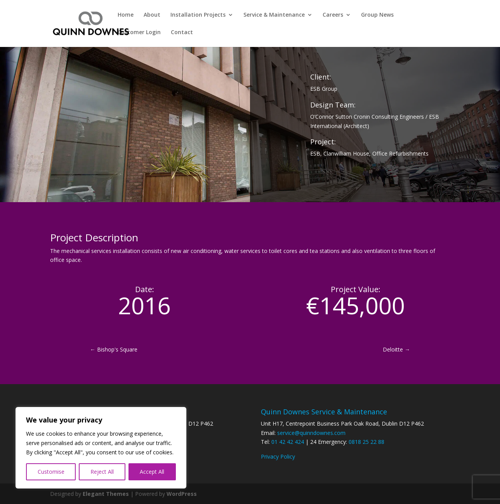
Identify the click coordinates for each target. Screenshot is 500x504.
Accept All (152, 471)
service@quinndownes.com (311, 432)
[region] (101, 447)
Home (126, 15)
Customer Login (139, 32)
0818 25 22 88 (366, 441)
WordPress (182, 493)
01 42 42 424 (287, 441)
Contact (182, 32)
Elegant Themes (106, 493)
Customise (51, 471)
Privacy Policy (278, 456)
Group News (377, 15)
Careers (333, 15)
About (152, 15)
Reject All (102, 471)
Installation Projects (198, 15)
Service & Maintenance (274, 15)
